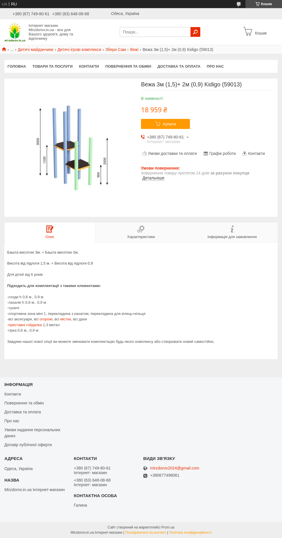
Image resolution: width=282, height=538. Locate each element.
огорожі (45, 319)
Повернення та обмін (128, 66)
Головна (16, 66)
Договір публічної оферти (28, 444)
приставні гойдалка (25, 325)
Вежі (134, 49)
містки (65, 319)
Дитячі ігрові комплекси (79, 49)
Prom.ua (167, 527)
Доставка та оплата (178, 66)
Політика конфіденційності (190, 533)
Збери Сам (115, 49)
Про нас (215, 66)
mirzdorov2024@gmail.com (174, 468)
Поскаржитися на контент (145, 533)
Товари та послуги (52, 66)
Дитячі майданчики (36, 49)
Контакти (89, 66)
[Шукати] (195, 32)
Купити (169, 124)
